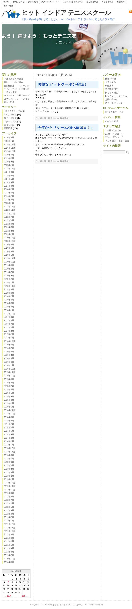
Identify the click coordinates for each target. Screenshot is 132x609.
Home (6, 2)
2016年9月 (9, 344)
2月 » (24, 596)
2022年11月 (9, 210)
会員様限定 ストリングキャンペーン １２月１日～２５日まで (16, 88)
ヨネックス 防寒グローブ (16, 95)
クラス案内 (33, 2)
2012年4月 (9, 510)
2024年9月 (9, 172)
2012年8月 (9, 496)
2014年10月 (9, 413)
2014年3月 (9, 438)
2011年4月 (9, 548)
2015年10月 (9, 375)
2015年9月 (9, 379)
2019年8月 (9, 269)
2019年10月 (9, 262)
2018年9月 (9, 289)
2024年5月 (9, 179)
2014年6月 (9, 427)
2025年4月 (9, 161)
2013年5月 (9, 465)
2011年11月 (9, 527)
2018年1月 (9, 310)
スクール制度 (10, 118)
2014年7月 (9, 424)
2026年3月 (9, 137)
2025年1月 (9, 165)
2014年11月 (9, 410)
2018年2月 (9, 306)
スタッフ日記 (10, 121)
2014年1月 (9, 444)
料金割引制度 (107, 2)
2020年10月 (9, 241)
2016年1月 (9, 365)
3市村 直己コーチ (114, 137)
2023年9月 (9, 192)
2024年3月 (9, 186)
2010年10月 (9, 558)
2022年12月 (9, 206)
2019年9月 (9, 265)
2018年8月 (9, 293)
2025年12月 (9, 144)
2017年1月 (9, 337)
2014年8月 (9, 420)
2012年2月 (9, 517)
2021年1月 (9, 234)
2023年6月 (9, 199)
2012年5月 (9, 507)
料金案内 (121, 2)
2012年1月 (9, 520)
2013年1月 (9, 479)
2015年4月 (9, 396)
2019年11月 (9, 258)
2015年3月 (9, 400)
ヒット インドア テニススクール (66, 12)
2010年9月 (9, 562)
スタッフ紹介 (10, 125)
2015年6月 (9, 389)
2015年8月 (9, 382)
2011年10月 (9, 531)
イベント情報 (10, 114)
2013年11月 (9, 451)
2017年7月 (9, 324)
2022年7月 (9, 217)
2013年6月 (9, 462)
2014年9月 (9, 417)
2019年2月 (9, 279)
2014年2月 (9, 441)
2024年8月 (9, 175)
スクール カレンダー (50, 2)
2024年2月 (9, 189)
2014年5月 (9, 431)
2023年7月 (9, 196)
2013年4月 (9, 469)
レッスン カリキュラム (73, 2)
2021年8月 (9, 224)
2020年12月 (9, 237)
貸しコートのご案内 (13, 82)
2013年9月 (9, 455)
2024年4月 (9, 182)
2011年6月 (9, 541)
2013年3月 (9, 472)
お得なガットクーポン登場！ (62, 84)
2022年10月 (9, 213)
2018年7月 (9, 296)
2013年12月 (9, 448)
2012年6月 (9, 503)
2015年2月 (9, 403)
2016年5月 (9, 351)
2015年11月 (9, 372)
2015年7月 (9, 386)
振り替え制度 (92, 2)
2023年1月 (9, 203)
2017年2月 (9, 334)
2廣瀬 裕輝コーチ (114, 134)
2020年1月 (9, 255)
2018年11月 (9, 286)
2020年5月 (9, 248)
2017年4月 (9, 331)
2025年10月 (9, 151)
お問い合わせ (19, 2)
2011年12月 (9, 524)
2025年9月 (9, 154)
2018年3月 (9, 303)
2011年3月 (9, 552)
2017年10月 (9, 313)
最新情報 (64, 118)
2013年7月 (9, 458)
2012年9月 (9, 493)
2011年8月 (9, 538)
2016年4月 (9, 355)
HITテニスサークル (13, 111)
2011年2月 (9, 555)
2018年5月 (9, 299)
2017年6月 (9, 327)
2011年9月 (9, 534)
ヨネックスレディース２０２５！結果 (16, 100)
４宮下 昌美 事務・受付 (117, 140)
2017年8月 (9, 320)
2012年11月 (9, 486)
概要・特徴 (8, 6)
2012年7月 (9, 500)
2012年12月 (9, 482)
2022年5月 (9, 220)
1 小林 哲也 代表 (113, 130)
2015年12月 (9, 369)
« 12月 (8, 596)
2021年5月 (9, 227)
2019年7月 (9, 272)
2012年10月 (9, 489)
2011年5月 (9, 545)
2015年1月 (9, 407)
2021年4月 (9, 231)
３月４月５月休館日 (13, 79)
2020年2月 (9, 251)
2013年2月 (9, 476)
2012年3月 (9, 514)
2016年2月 (9, 362)
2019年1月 (9, 282)
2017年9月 (9, 317)
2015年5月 (9, 393)
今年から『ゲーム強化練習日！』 (65, 127)
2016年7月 (9, 348)
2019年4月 (9, 275)
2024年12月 (9, 168)
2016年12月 (9, 341)
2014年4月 (9, 434)
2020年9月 (9, 244)
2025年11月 (9, 148)
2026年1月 (9, 141)
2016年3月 (9, 358)
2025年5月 (9, 158)
